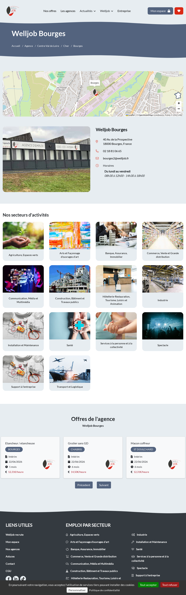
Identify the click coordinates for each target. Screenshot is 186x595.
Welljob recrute (14, 534)
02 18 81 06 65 (112, 151)
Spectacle (139, 568)
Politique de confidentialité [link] (104, 590)
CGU (8, 570)
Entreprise (124, 11)
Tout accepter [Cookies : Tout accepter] (148, 584)
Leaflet (130, 115)
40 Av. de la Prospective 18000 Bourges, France (117, 141)
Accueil (16, 45)
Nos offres (49, 11)
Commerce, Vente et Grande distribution (91, 556)
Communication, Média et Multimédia (90, 563)
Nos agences (13, 549)
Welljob (106, 11)
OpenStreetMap (145, 115)
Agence (29, 45)
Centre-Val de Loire (48, 45)
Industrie (139, 534)
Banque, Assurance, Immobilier (86, 549)
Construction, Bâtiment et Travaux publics (92, 570)
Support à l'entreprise (146, 575)
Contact (10, 563)
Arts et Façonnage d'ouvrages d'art (87, 541)
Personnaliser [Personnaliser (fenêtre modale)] (77, 590)
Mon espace (12, 541)
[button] (97, 92)
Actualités (88, 11)
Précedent (83, 485)
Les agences (68, 11)
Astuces (10, 556)
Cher (66, 45)
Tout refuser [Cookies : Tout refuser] (169, 584)
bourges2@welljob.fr (116, 158)
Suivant (104, 485)
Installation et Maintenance (149, 541)
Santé (137, 549)
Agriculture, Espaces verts (82, 534)
